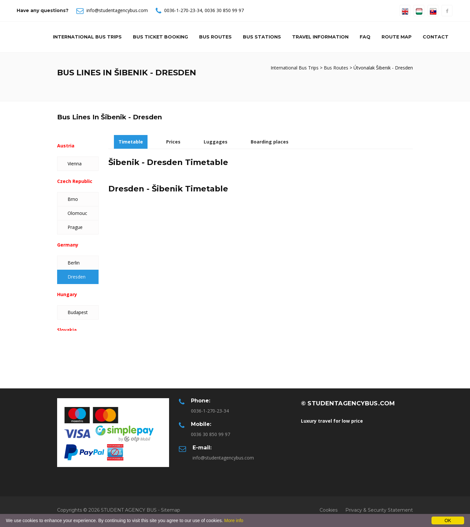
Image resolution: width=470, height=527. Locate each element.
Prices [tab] (173, 142)
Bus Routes (215, 37)
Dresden (77, 277)
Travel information (320, 37)
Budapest (78, 312)
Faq (365, 37)
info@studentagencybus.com (117, 10)
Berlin (74, 263)
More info (233, 520)
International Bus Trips (87, 37)
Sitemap (170, 510)
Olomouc (77, 213)
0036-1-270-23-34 (183, 10)
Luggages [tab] (215, 142)
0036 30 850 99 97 (224, 10)
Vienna (75, 163)
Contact (435, 37)
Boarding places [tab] (270, 142)
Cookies (328, 510)
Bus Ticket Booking (160, 37)
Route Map (397, 37)
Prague (75, 227)
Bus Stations (262, 37)
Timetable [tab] (130, 142)
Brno (73, 199)
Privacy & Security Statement (379, 510)
